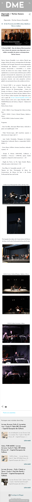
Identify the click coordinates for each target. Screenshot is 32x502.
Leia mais (27, 440)
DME (14, 6)
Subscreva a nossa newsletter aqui (19, 500)
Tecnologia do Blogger (16, 495)
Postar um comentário (9, 413)
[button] (30, 14)
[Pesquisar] (30, 3)
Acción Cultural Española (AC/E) (20, 97)
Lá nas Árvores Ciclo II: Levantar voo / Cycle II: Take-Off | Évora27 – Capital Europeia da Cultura (13, 426)
